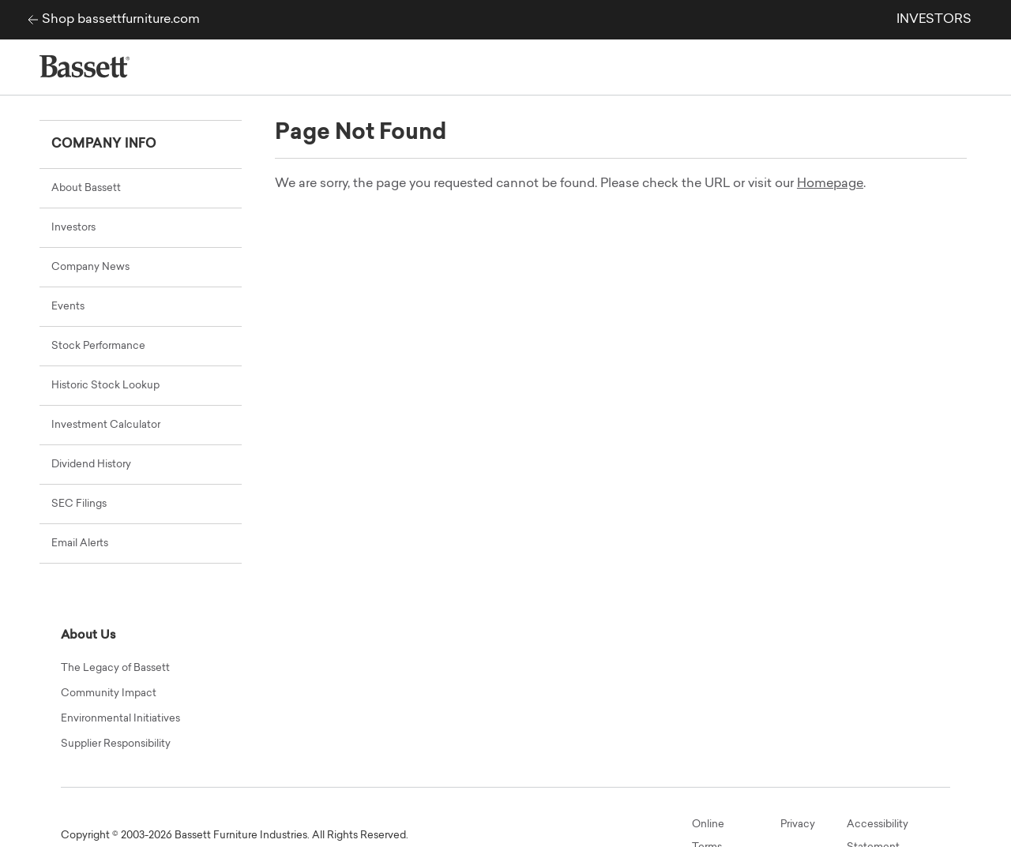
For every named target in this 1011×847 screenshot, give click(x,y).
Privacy (797, 824)
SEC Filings (79, 504)
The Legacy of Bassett (115, 668)
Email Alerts (79, 543)
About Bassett (86, 188)
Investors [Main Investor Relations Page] (73, 228)
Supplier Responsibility (116, 744)
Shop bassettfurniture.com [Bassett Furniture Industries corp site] (121, 19)
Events (68, 307)
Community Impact (108, 693)
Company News (90, 267)
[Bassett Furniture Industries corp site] (29, 19)
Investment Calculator (105, 425)
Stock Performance (98, 346)
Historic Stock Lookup (105, 385)
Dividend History (91, 464)
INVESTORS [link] (934, 19)
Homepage (830, 184)
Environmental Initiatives (120, 719)
